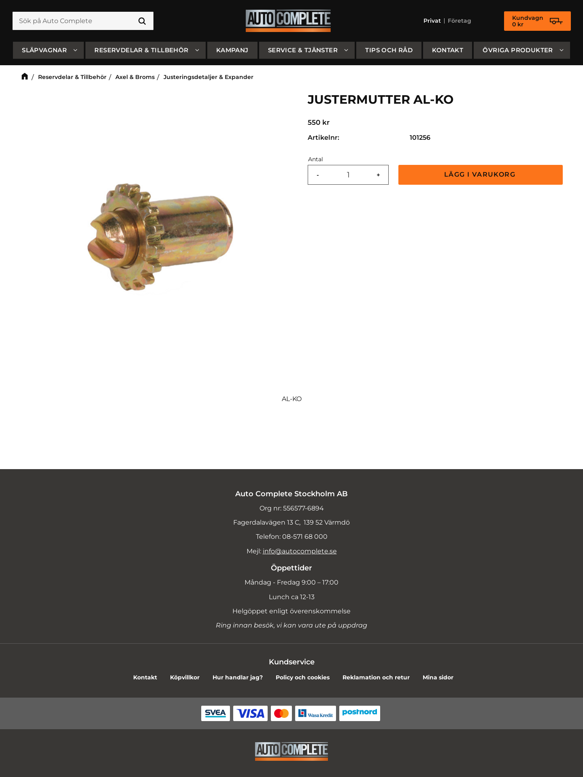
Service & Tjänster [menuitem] (303, 50)
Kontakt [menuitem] (447, 50)
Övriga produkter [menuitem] (518, 50)
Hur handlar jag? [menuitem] (238, 677)
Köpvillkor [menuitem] (185, 677)
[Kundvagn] (537, 21)
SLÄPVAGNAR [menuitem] (44, 50)
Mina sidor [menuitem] (438, 677)
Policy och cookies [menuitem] (303, 677)
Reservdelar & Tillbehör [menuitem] (141, 50)
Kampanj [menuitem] (232, 50)
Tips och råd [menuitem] (389, 50)
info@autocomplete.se (300, 551)
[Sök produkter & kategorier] (83, 21)
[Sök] (142, 21)
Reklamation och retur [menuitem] (376, 677)
